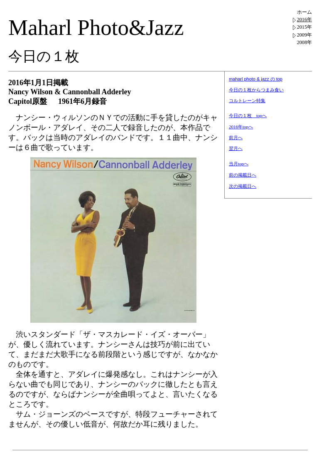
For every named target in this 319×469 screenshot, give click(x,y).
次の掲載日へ (242, 186)
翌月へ (236, 148)
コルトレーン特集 (247, 100)
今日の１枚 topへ (248, 115)
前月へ (236, 137)
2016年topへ (241, 126)
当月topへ (238, 163)
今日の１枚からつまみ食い (256, 89)
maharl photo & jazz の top (255, 78)
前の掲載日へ (242, 174)
